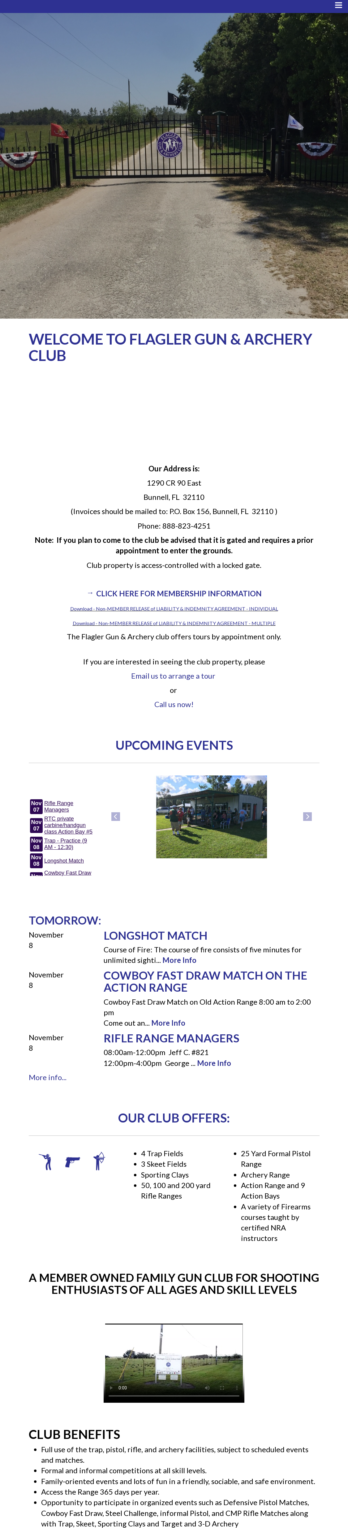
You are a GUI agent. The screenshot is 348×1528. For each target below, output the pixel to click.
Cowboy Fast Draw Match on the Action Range (205, 981)
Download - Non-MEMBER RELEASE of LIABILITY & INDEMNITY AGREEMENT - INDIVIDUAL (174, 609)
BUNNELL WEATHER (174, 415)
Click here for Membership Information (179, 593)
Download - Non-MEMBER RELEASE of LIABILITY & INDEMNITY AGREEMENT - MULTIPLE (174, 623)
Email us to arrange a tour (173, 675)
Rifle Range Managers (171, 1038)
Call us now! (174, 704)
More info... (48, 1077)
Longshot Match (156, 935)
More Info (179, 959)
